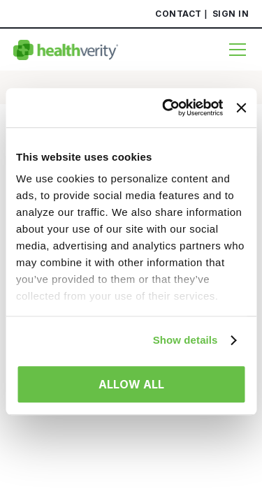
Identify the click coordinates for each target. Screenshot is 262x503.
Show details (185, 340)
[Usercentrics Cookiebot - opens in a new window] (167, 108)
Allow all (131, 384)
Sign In (230, 13)
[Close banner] (241, 107)
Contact (178, 13)
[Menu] (233, 50)
